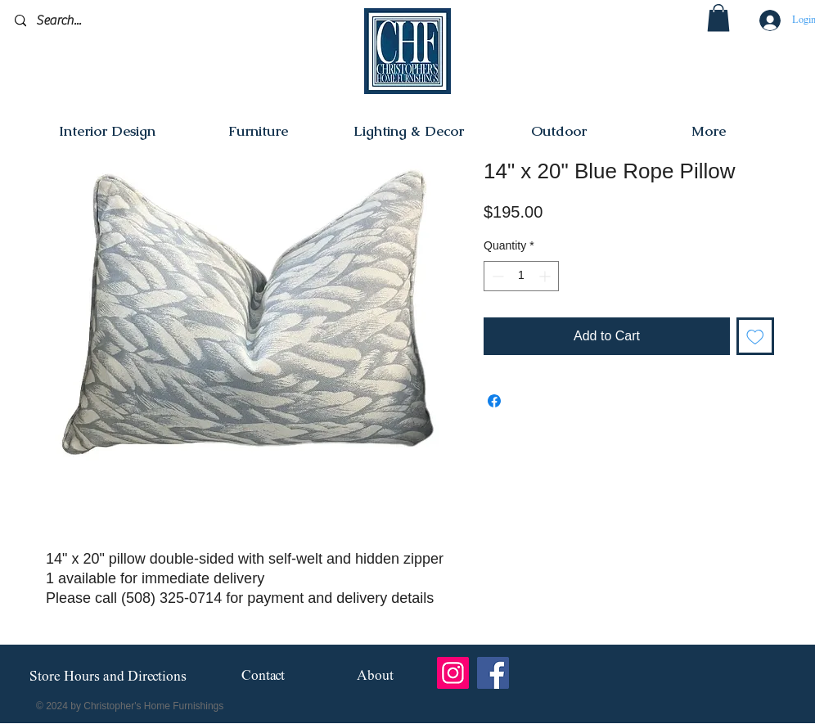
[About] (375, 677)
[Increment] (546, 276)
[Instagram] (453, 673)
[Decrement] (496, 276)
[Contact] (263, 677)
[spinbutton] (521, 276)
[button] (718, 17)
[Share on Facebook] (494, 401)
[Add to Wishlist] (755, 336)
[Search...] (92, 21)
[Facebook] (493, 673)
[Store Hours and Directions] (108, 677)
